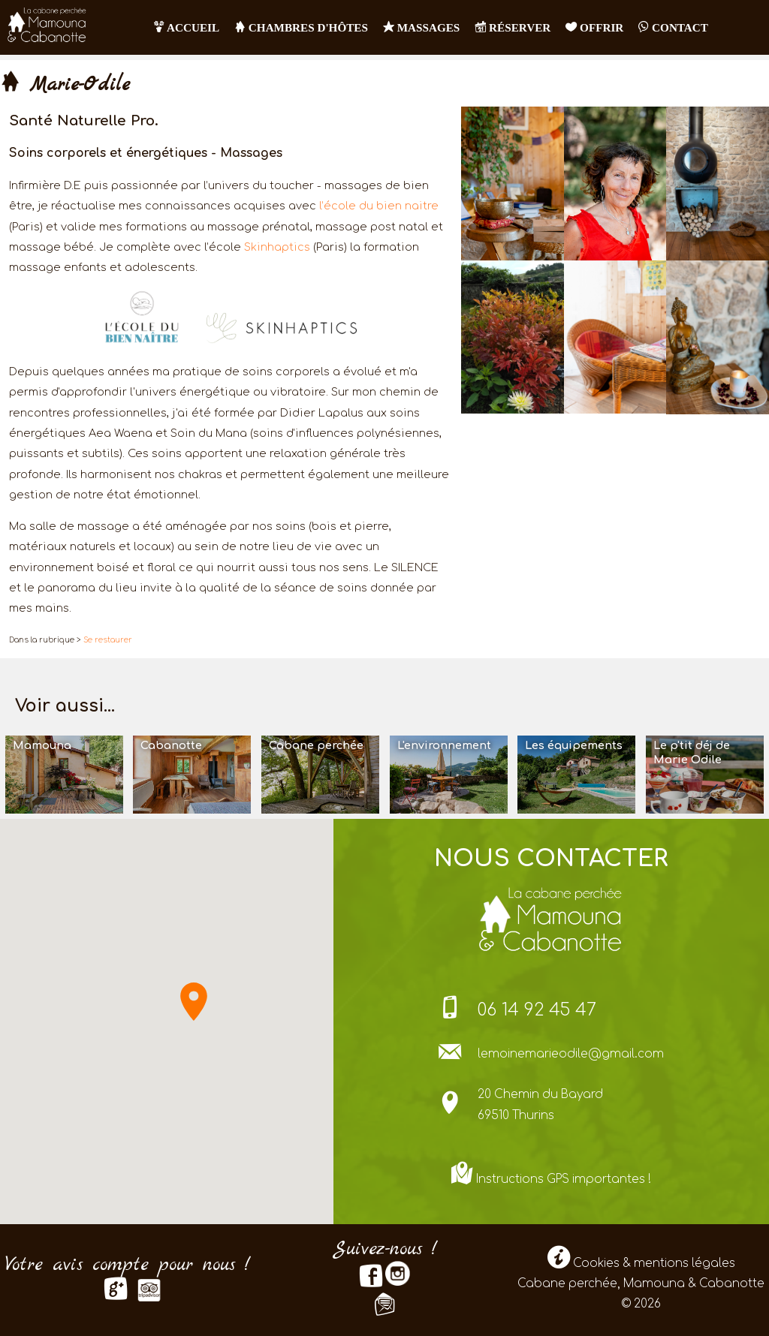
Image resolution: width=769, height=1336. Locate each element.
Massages (421, 27)
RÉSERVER (512, 27)
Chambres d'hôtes (301, 27)
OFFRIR (594, 27)
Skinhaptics (277, 247)
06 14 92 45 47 (537, 1009)
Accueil (186, 27)
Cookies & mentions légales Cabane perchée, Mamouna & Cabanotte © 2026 (640, 1284)
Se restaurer (107, 640)
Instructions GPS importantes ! (563, 1179)
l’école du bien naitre (379, 206)
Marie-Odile (65, 85)
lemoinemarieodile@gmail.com (571, 1054)
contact (673, 27)
